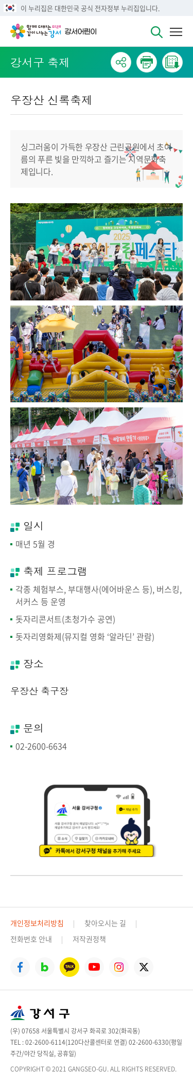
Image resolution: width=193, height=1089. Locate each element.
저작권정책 (89, 939)
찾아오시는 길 (105, 923)
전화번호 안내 (31, 939)
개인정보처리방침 (37, 923)
